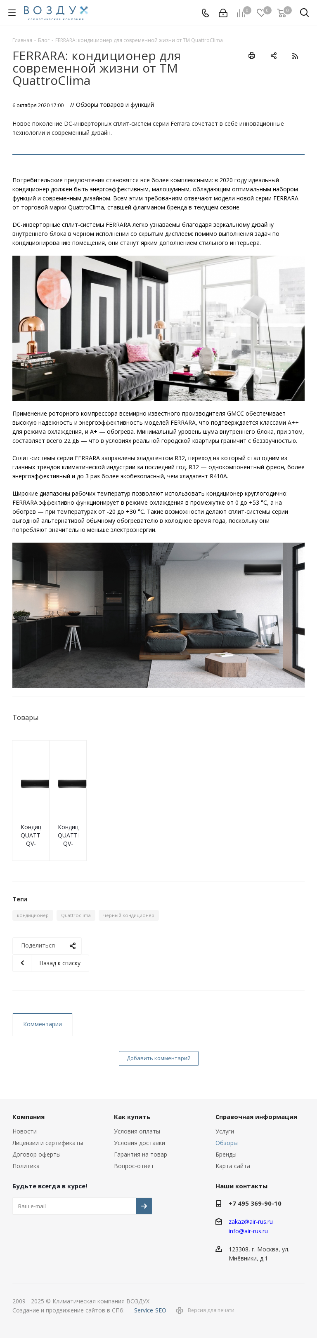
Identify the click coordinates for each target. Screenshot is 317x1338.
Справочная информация (256, 1116)
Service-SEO (150, 1310)
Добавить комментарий (159, 1058)
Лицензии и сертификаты (47, 1143)
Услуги (224, 1131)
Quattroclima (76, 915)
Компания (28, 1116)
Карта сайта (232, 1166)
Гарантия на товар (140, 1154)
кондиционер (33, 915)
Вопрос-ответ (134, 1166)
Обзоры (226, 1143)
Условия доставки (139, 1143)
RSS (295, 56)
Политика (26, 1166)
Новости (24, 1131)
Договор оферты (36, 1154)
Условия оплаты (137, 1131)
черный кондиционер (128, 915)
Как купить (132, 1116)
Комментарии (42, 1024)
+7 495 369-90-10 (255, 1203)
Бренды (226, 1154)
